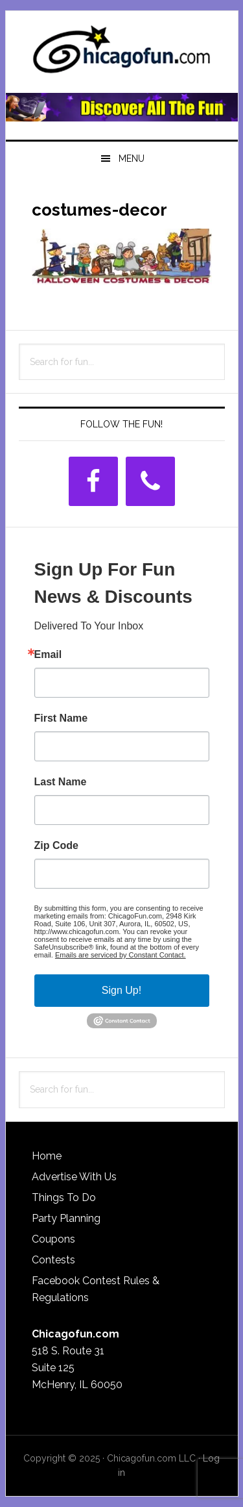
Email (48, 655)
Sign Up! (121, 990)
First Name (61, 718)
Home (47, 1156)
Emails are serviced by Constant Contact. (120, 955)
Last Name (60, 782)
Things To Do (64, 1197)
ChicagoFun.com (122, 53)
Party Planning (66, 1218)
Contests (53, 1260)
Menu (132, 158)
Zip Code (56, 846)
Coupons (53, 1239)
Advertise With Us (74, 1177)
